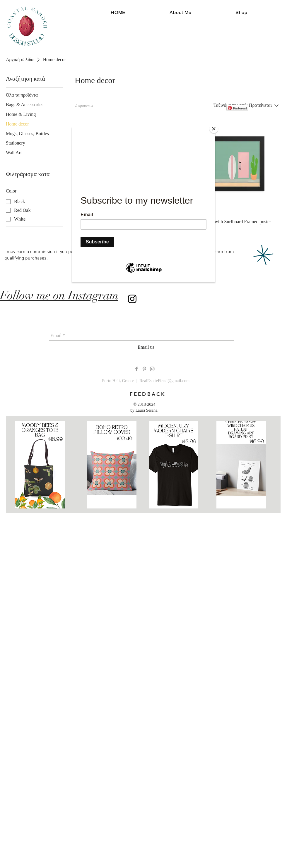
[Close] (213, 128)
